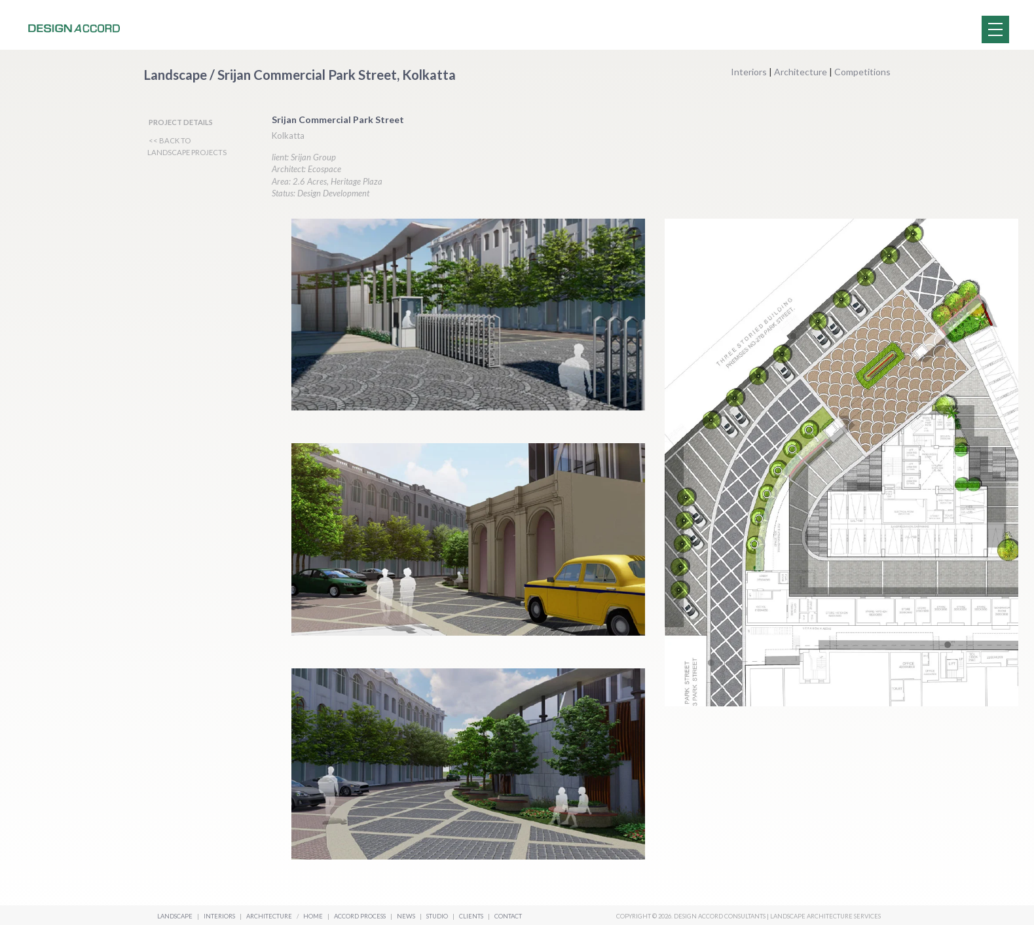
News (406, 916)
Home (313, 916)
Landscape (175, 916)
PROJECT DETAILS (181, 122)
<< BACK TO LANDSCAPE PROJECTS (187, 146)
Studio (437, 916)
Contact (508, 916)
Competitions (862, 71)
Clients (472, 916)
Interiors (749, 71)
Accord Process (360, 916)
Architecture (800, 71)
